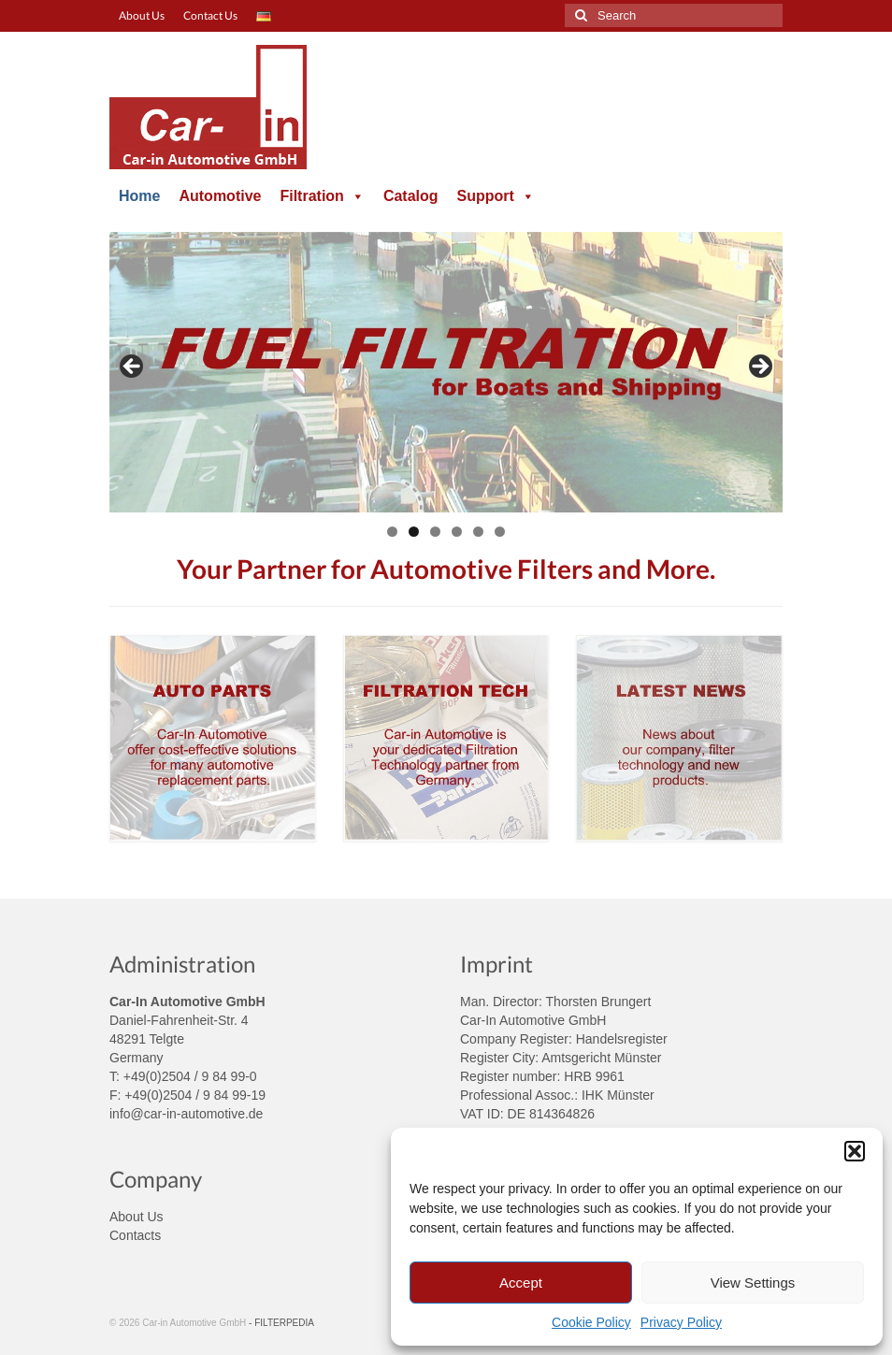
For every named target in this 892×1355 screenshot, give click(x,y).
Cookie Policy (591, 1322)
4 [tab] (457, 531)
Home (139, 196)
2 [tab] (414, 531)
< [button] (133, 367)
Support (496, 196)
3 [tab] (435, 531)
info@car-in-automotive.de (186, 1113)
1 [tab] (392, 531)
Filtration (322, 196)
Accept (520, 1282)
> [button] (759, 367)
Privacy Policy (681, 1322)
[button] (854, 1151)
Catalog (411, 196)
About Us (136, 1216)
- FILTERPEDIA (281, 1323)
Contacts (135, 1235)
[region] (446, 372)
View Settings (753, 1282)
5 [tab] (478, 531)
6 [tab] (500, 531)
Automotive (220, 196)
